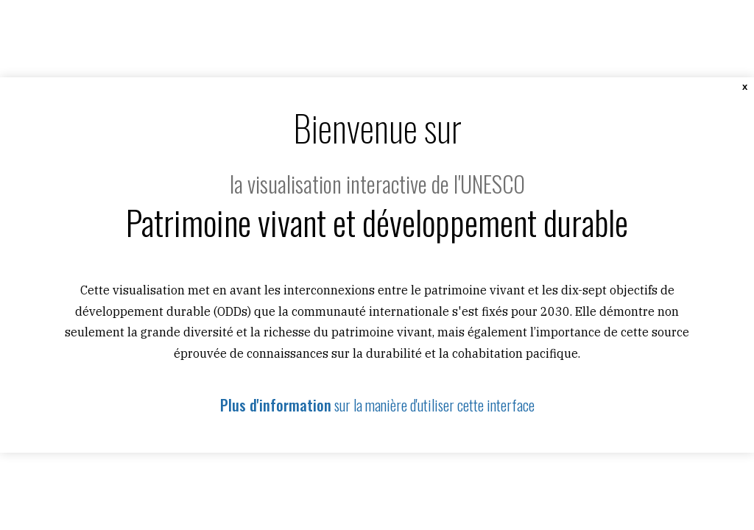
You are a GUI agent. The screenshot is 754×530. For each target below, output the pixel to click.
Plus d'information (275, 405)
